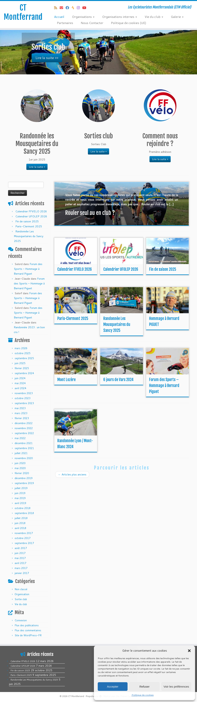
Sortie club (21, 599)
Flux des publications (27, 625)
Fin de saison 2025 (27, 221)
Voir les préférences (176, 686)
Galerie (177, 16)
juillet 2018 (21, 518)
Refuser (144, 686)
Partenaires (65, 23)
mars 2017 (21, 568)
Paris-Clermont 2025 (28, 226)
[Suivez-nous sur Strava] (74, 7)
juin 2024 (20, 378)
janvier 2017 (22, 573)
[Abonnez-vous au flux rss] (57, 7)
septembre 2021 (24, 448)
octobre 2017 (22, 538)
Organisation (22, 594)
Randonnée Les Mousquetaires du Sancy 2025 (28, 236)
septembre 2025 (24, 358)
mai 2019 (20, 498)
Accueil (59, 16)
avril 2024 (20, 388)
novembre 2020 (24, 458)
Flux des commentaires (28, 630)
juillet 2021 (21, 453)
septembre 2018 (24, 513)
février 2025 (22, 368)
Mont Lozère (66, 379)
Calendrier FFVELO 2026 (31, 211)
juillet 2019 (21, 488)
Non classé (21, 589)
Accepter (112, 686)
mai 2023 (20, 408)
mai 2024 (20, 383)
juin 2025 (20, 363)
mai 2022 (20, 438)
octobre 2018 (22, 508)
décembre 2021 (24, 443)
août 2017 (21, 548)
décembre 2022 (24, 423)
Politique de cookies (143, 695)
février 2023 (22, 418)
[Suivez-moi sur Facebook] (69, 7)
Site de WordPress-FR (28, 635)
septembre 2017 (24, 543)
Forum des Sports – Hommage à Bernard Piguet (28, 269)
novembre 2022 (24, 428)
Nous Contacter (92, 23)
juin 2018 (20, 523)
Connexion (21, 620)
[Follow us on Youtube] (85, 7)
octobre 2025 (22, 353)
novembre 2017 (24, 533)
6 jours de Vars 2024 (118, 379)
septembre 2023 (24, 403)
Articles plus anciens (72, 474)
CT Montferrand (23, 12)
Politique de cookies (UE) (128, 23)
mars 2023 (21, 413)
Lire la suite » (37, 167)
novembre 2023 (24, 393)
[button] (189, 651)
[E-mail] (63, 7)
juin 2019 (20, 493)
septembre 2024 (24, 373)
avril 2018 (20, 528)
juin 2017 (20, 553)
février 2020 (22, 473)
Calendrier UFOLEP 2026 (31, 216)
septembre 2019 (24, 483)
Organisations (83, 16)
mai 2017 (20, 558)
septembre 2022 (24, 433)
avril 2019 (20, 503)
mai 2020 (20, 468)
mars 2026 (21, 348)
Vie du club (154, 16)
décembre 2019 (24, 478)
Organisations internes (119, 16)
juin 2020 (20, 463)
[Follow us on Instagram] (79, 7)
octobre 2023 (22, 398)
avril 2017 (20, 563)
